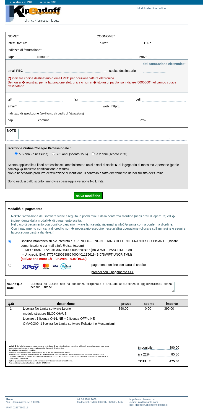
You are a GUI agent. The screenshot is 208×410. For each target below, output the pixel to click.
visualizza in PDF (21, 2)
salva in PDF (48, 2)
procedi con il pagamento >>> (112, 272)
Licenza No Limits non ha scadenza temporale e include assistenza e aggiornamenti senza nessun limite (110, 287)
